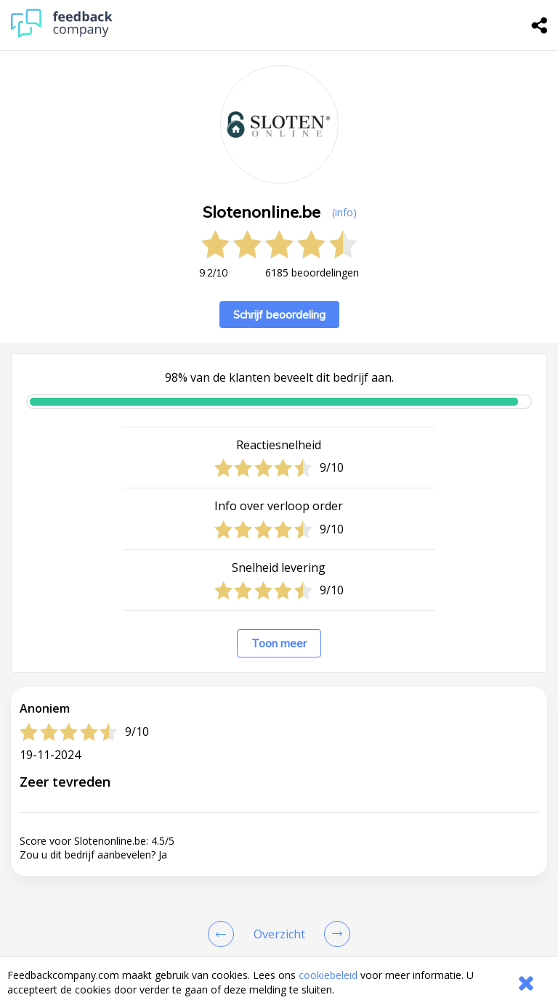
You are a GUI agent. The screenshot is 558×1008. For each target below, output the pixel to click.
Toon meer (279, 643)
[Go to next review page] (334, 934)
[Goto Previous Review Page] (224, 934)
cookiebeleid (328, 975)
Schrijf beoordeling (279, 314)
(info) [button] (344, 212)
